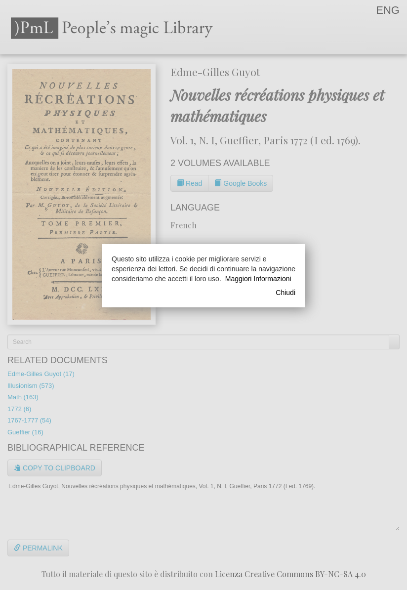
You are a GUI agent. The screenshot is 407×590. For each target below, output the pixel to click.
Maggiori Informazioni (258, 279)
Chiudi (285, 292)
